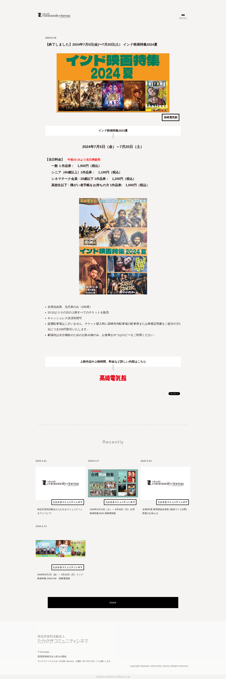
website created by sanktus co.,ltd (113, 676)
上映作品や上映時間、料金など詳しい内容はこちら (113, 361)
